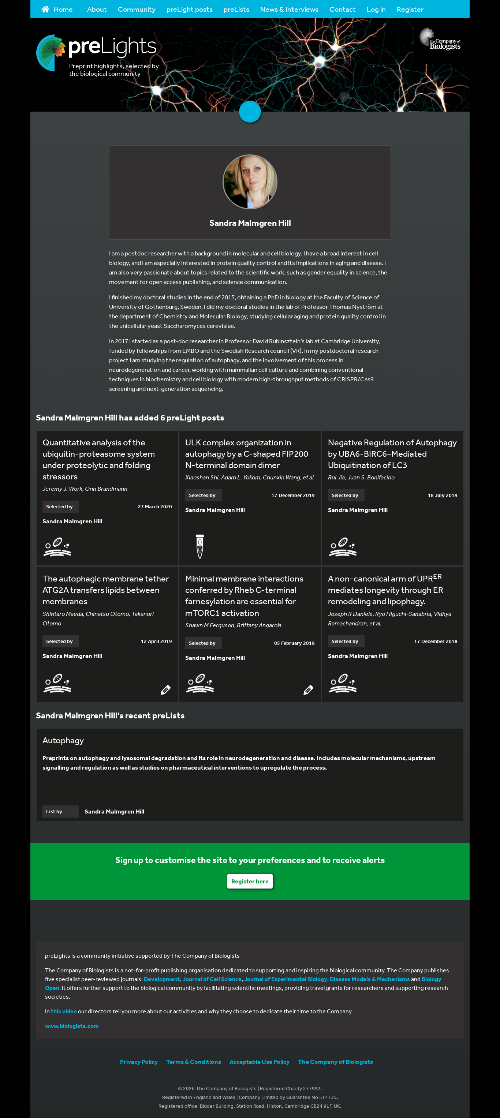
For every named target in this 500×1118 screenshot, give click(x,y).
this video (64, 1010)
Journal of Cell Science (212, 977)
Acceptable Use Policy (260, 1060)
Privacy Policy (139, 1060)
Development (162, 977)
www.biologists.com (72, 1024)
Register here (250, 880)
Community (137, 9)
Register (410, 9)
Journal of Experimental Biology (285, 977)
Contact (342, 9)
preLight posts (190, 9)
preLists (236, 9)
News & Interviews (289, 9)
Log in (376, 9)
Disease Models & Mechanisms (370, 977)
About (97, 9)
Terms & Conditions (193, 1060)
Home (57, 9)
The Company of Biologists (335, 1060)
